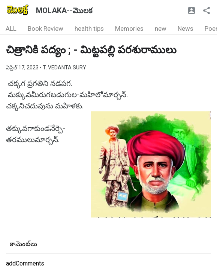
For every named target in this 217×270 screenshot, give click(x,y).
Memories (129, 28)
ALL (11, 28)
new (160, 28)
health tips (89, 28)
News (185, 28)
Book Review (45, 28)
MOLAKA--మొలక (64, 10)
